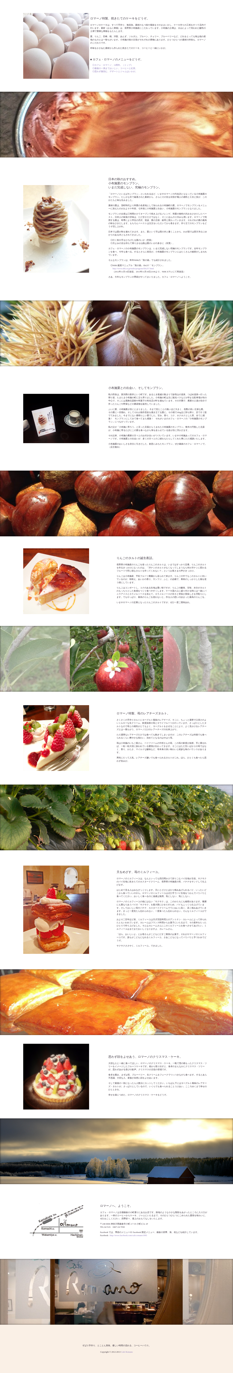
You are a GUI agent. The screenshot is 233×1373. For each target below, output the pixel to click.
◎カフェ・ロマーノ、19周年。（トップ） (112, 65)
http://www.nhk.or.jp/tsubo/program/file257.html (133, 268)
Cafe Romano (127, 1352)
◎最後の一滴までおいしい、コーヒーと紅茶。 (114, 68)
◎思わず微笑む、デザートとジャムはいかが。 (114, 71)
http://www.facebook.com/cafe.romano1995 (128, 1235)
